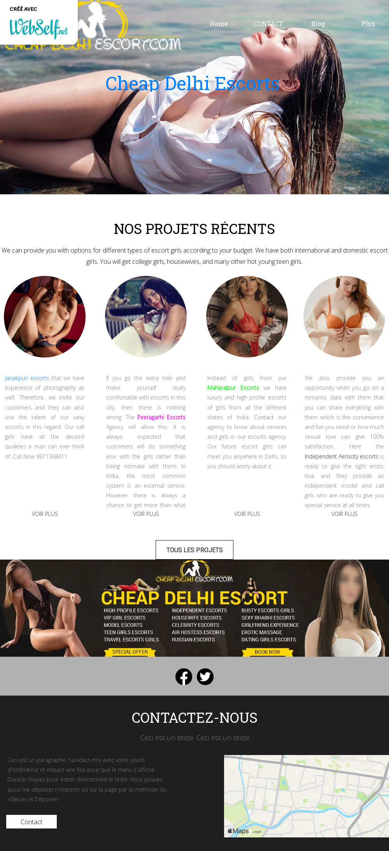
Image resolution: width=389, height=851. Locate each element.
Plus (368, 23)
